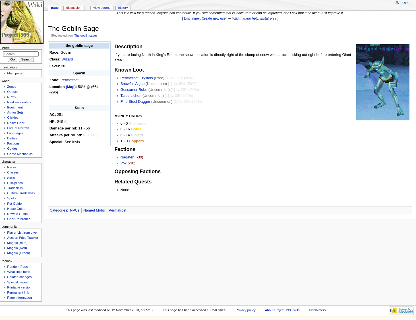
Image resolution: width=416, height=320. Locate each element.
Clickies (12, 117)
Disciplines (15, 183)
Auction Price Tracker (22, 237)
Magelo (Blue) (17, 242)
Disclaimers (317, 310)
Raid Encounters (19, 102)
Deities (12, 138)
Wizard (67, 59)
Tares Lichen (130, 95)
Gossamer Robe (133, 89)
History (123, 7)
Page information (19, 297)
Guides (12, 148)
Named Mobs (94, 210)
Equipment (15, 107)
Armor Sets (15, 112)
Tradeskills (14, 188)
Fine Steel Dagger (135, 101)
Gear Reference (18, 219)
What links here (18, 271)
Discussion (73, 7)
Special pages (17, 282)
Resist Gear (15, 123)
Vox (123, 163)
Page (55, 7)
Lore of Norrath (18, 128)
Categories (58, 210)
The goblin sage (85, 35)
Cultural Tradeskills (21, 193)
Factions (13, 143)
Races (11, 167)
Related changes (19, 277)
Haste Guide (16, 208)
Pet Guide (14, 203)
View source (101, 7)
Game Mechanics (19, 154)
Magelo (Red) (17, 248)
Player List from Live (22, 232)
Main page (14, 73)
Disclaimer (192, 18)
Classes (13, 172)
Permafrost (70, 80)
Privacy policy (246, 310)
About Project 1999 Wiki (282, 310)
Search (7, 47)
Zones (11, 86)
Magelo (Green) (18, 253)
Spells (11, 198)
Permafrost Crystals (136, 78)
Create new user (214, 18)
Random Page (17, 266)
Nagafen (127, 157)
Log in (405, 2)
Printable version (19, 287)
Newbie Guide (17, 214)
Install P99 (268, 18)
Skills (11, 177)
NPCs (74, 210)
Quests (12, 91)
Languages (15, 133)
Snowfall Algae (132, 83)
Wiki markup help (245, 18)
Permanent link (18, 292)
